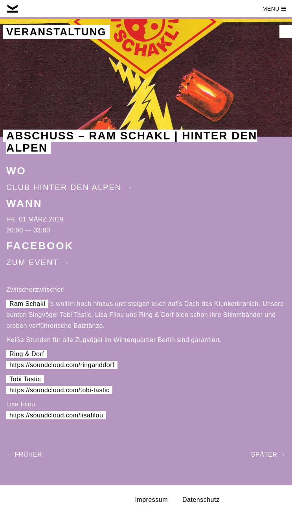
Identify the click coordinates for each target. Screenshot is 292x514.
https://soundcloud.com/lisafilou (56, 415)
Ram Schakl (27, 303)
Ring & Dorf (26, 354)
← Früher (24, 454)
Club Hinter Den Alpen (63, 187)
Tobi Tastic (25, 379)
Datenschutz (200, 499)
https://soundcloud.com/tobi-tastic (59, 390)
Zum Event (32, 262)
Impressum (151, 499)
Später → (268, 454)
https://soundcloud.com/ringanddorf (61, 365)
